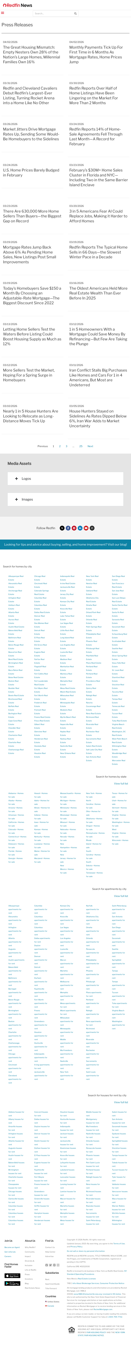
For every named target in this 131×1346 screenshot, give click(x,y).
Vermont (115, 808)
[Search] (75, 13)
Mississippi (64, 815)
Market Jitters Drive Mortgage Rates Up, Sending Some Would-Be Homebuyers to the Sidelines (31, 134)
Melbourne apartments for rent (66, 985)
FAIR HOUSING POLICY (96, 1332)
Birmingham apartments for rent (14, 1014)
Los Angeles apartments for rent (66, 942)
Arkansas (12, 815)
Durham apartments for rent (40, 981)
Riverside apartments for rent (92, 1043)
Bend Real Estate (15, 659)
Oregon (89, 826)
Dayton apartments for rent (40, 949)
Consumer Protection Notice (112, 1283)
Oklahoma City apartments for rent (92, 920)
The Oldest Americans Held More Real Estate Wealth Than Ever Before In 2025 (98, 293)
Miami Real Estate (68, 692)
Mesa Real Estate (67, 688)
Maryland (38, 858)
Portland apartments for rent (92, 1003)
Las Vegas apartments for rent (66, 931)
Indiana (37, 815)
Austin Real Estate (16, 627)
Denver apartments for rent (40, 960)
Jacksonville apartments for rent (40, 1075)
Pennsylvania (91, 833)
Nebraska (64, 829)
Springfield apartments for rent (118, 963)
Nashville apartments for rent (66, 1064)
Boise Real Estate (15, 677)
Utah (114, 800)
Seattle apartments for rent (118, 952)
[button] (2, 12)
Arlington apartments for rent (14, 931)
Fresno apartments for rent (40, 1014)
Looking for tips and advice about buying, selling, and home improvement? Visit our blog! (65, 544)
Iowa (36, 822)
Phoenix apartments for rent (92, 974)
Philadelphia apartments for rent (92, 963)
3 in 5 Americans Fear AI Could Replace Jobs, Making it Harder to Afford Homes (98, 216)
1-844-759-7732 (115, 1317)
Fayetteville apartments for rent (40, 992)
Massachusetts (66, 793)
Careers (7, 1256)
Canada (49, 1306)
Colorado (12, 829)
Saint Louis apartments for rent (92, 1075)
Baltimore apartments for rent (14, 981)
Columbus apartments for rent (40, 920)
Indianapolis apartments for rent (40, 1057)
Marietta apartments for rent (66, 974)
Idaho (36, 800)
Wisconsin (116, 840)
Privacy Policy (76, 1246)
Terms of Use (119, 1243)
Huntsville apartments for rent (40, 1046)
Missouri (63, 822)
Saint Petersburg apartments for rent (119, 909)
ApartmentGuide (52, 1284)
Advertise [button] (49, 1256)
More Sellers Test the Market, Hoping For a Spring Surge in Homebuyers (29, 375)
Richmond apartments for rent (92, 1032)
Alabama (12, 793)
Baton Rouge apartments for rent (14, 1003)
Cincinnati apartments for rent (14, 1068)
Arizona (11, 808)
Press (27, 1274)
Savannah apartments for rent (118, 942)
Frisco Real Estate (42, 721)
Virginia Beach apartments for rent (118, 1014)
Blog (27, 1283)
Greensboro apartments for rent (40, 1025)
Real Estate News (32, 1288)
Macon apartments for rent (66, 963)
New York (90, 793)
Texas (114, 793)
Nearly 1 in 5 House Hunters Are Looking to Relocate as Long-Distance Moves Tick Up (30, 416)
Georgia (11, 858)
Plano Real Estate (93, 663)
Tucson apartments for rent (118, 996)
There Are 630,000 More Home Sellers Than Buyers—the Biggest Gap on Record (32, 216)
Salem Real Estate (94, 746)
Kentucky (38, 837)
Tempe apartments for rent (118, 985)
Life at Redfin (30, 1270)
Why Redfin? (30, 1247)
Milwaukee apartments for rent (66, 1021)
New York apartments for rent (66, 1075)
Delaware (12, 844)
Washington (117, 822)
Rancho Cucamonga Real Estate (93, 706)
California (12, 822)
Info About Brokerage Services (86, 1283)
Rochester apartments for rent (92, 1054)
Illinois (37, 808)
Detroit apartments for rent (40, 971)
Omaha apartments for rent (92, 931)
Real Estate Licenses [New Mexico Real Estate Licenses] (87, 1279)
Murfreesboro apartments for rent (66, 1054)
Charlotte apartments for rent (14, 1036)
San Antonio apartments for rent (118, 920)
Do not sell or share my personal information (86, 1251)
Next (90, 446)
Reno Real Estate (93, 713)
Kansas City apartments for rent (66, 909)
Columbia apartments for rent (40, 909)
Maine (37, 851)
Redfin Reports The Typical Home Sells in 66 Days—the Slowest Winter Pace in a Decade (98, 252)
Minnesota (64, 808)
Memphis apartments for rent (66, 996)
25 (80, 445)
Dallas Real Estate (42, 612)
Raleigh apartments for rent (92, 1014)
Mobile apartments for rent (66, 1043)
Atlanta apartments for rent (14, 942)
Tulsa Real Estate (119, 721)
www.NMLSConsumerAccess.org (88, 1294)
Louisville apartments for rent (66, 952)
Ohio (88, 811)
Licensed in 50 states (112, 1294)
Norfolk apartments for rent (92, 909)
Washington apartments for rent (118, 1025)
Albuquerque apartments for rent (14, 909)
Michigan (64, 800)
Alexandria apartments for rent (14, 920)
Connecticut (13, 837)
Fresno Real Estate (42, 717)
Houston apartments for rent (40, 1036)
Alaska (11, 800)
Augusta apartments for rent (14, 952)
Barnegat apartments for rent (14, 992)
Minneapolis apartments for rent (66, 1032)
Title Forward (51, 1288)
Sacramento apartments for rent (92, 1064)
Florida (11, 851)
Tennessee (90, 873)
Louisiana (38, 844)
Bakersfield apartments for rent (14, 971)
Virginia (115, 815)
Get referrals (10, 1252)
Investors (29, 1279)
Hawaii (37, 793)
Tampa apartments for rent (118, 974)
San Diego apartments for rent (118, 931)
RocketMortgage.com (103, 1309)
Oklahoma (90, 818)
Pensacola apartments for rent (92, 952)
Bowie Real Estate (16, 695)
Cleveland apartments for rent (14, 1079)
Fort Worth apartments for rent (40, 1003)
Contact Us (50, 1247)
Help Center (50, 1252)
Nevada (63, 837)
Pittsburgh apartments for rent (92, 985)
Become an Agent (12, 1247)
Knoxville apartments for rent (66, 920)
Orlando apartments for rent (92, 942)
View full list (121, 783)
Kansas (37, 829)
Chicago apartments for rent (14, 1057)
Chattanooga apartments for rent (14, 1046)
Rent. (47, 1279)
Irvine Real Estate (67, 583)
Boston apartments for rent (14, 1025)
